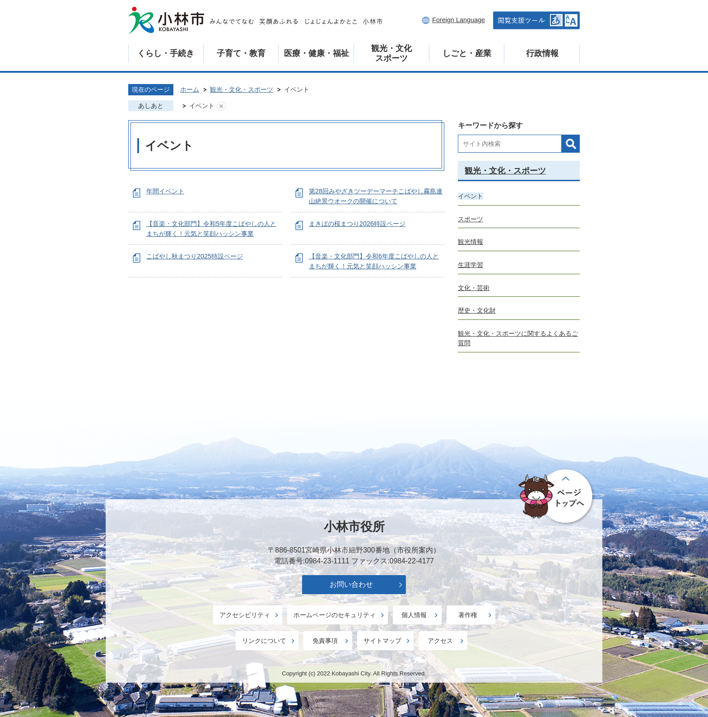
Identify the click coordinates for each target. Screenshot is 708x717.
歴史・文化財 (477, 310)
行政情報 (542, 53)
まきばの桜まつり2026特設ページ (357, 223)
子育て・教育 (241, 53)
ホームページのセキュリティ (334, 615)
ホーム (189, 89)
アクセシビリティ (244, 615)
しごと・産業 (466, 53)
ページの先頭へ (557, 497)
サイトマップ (382, 640)
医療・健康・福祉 (316, 53)
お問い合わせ (351, 584)
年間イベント (165, 191)
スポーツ (470, 219)
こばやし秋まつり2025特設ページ (194, 256)
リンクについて (264, 640)
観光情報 (470, 241)
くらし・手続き (165, 53)
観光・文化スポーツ (391, 53)
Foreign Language (458, 19)
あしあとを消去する (221, 106)
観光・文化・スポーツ (241, 89)
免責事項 (325, 640)
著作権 (467, 615)
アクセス (440, 640)
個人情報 (414, 615)
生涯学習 (470, 264)
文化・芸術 (473, 287)
